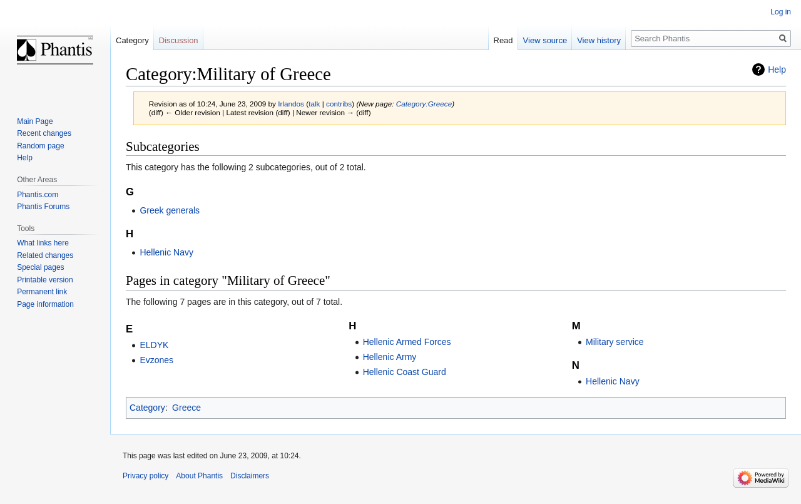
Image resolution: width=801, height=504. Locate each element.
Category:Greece (424, 104)
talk (314, 104)
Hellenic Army (390, 357)
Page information (45, 304)
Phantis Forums (43, 206)
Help (777, 69)
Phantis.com (37, 194)
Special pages (40, 267)
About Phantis (199, 475)
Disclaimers (249, 475)
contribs (339, 104)
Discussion (178, 40)
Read (503, 40)
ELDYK (154, 345)
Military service (615, 342)
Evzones (156, 360)
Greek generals (170, 210)
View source (545, 40)
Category (147, 408)
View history (599, 40)
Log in (780, 12)
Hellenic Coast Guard (404, 372)
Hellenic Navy (166, 252)
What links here (43, 243)
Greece (186, 408)
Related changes (45, 255)
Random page (40, 145)
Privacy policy (145, 475)
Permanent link (42, 291)
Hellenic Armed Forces (407, 342)
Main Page (35, 121)
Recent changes (44, 133)
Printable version (45, 279)
